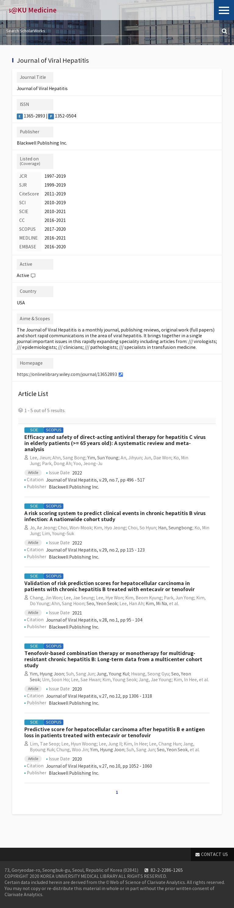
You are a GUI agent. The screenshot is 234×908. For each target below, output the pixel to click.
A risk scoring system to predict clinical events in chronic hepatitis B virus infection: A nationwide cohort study (115, 516)
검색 (225, 31)
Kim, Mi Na (156, 603)
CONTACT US (214, 854)
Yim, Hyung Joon (47, 674)
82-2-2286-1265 (167, 870)
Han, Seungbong (175, 528)
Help (32, 275)
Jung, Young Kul (113, 674)
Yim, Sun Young (103, 458)
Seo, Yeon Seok (102, 603)
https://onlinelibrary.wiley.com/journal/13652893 (67, 374)
